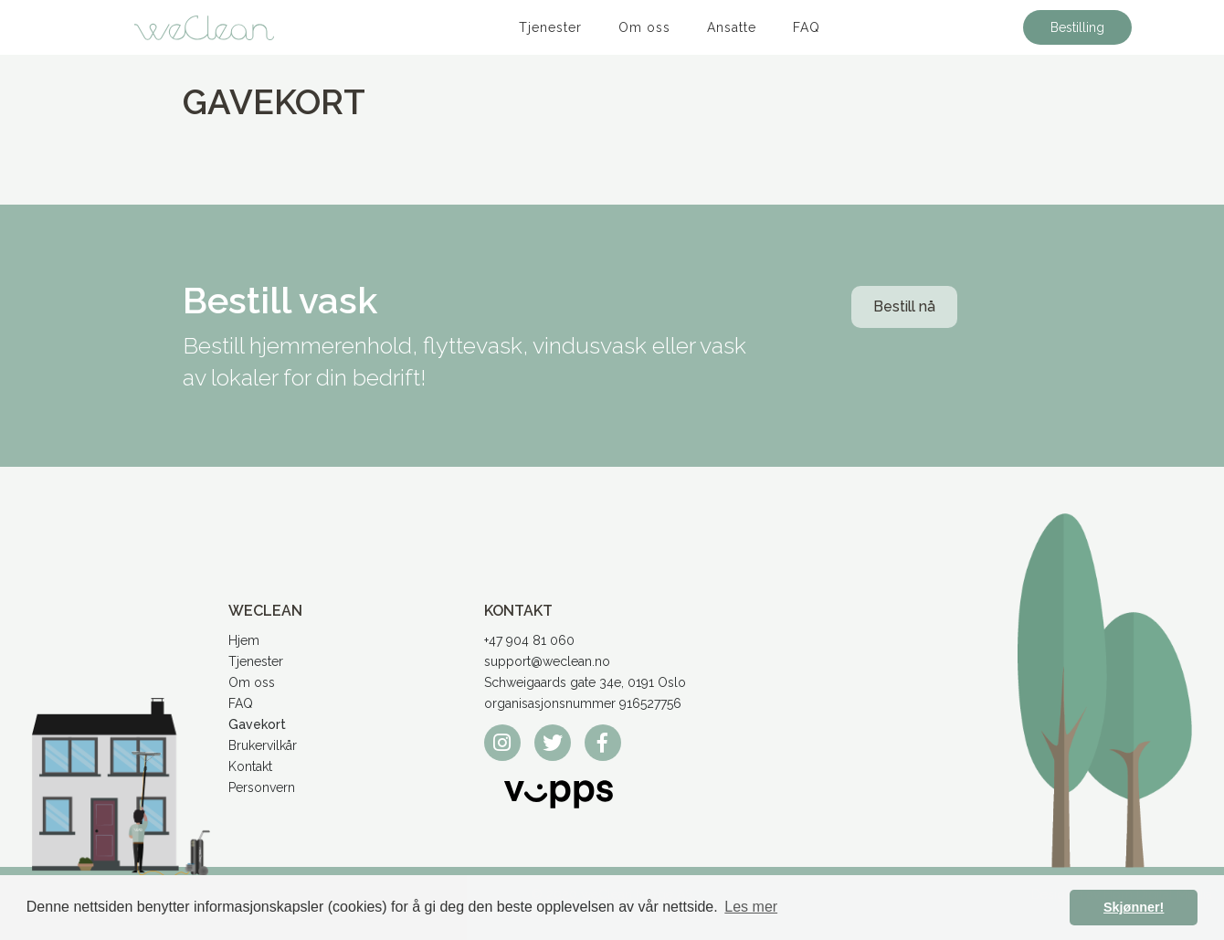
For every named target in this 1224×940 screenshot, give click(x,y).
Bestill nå (904, 306)
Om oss (644, 27)
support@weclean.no (547, 661)
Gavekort (257, 724)
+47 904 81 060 (529, 640)
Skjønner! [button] (1133, 907)
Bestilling (1077, 27)
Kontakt (250, 766)
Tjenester (550, 27)
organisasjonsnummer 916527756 (582, 703)
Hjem (243, 640)
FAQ (806, 27)
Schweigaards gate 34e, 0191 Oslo (585, 682)
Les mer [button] (750, 906)
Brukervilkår (262, 745)
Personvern (261, 787)
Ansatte (731, 27)
